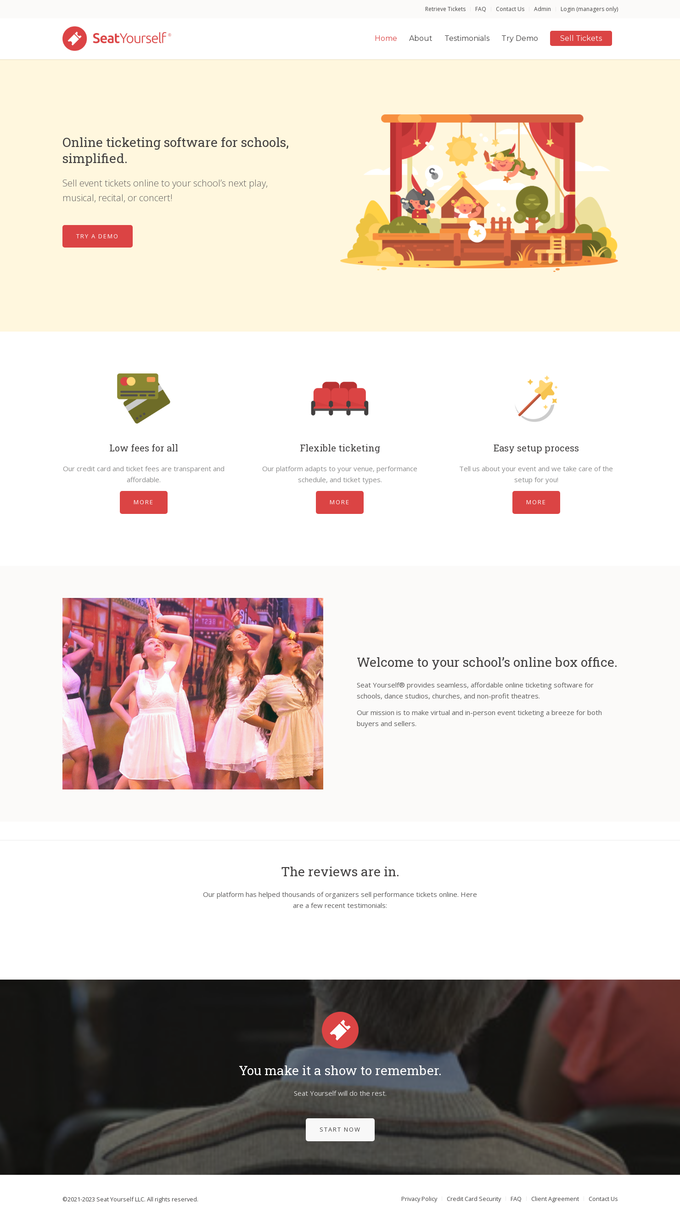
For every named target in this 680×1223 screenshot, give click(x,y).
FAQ (480, 9)
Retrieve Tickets (445, 9)
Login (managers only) (589, 9)
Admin (542, 9)
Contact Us (510, 9)
